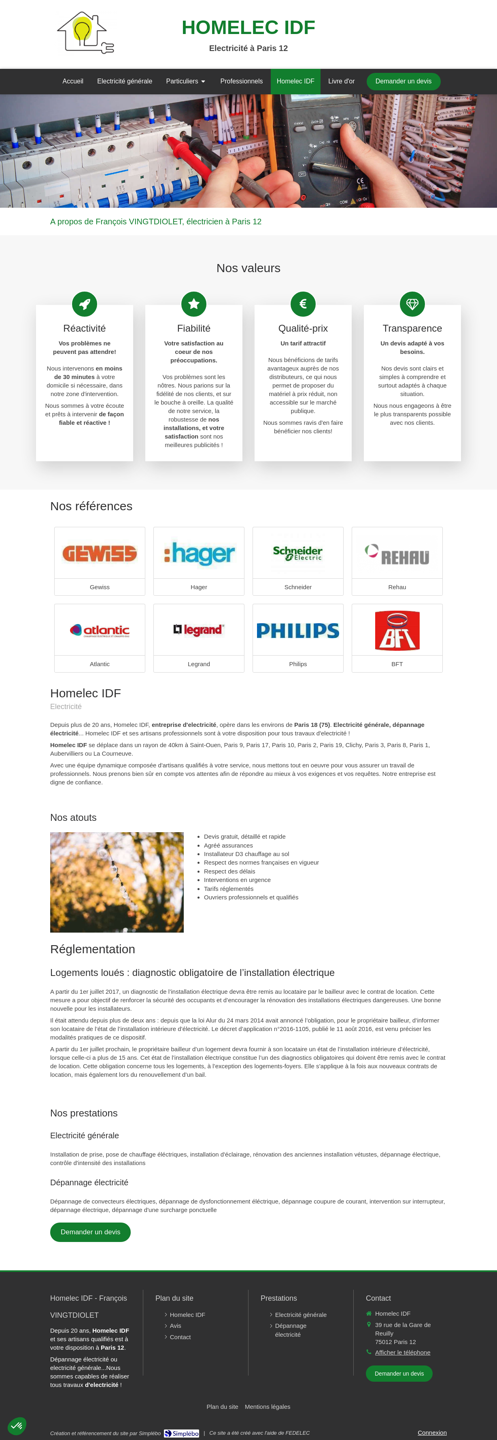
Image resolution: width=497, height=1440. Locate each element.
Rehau (397, 587)
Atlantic (100, 663)
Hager (199, 587)
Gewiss (100, 587)
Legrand (199, 663)
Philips (298, 663)
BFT (397, 663)
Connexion (432, 1432)
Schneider (298, 587)
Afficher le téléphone (403, 1352)
